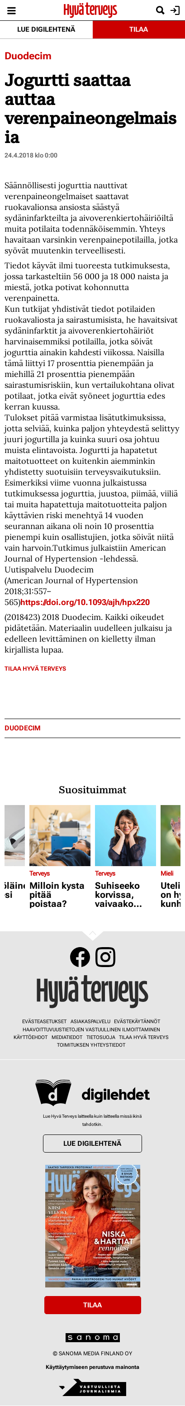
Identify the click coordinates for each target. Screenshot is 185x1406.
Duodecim (28, 56)
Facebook (80, 957)
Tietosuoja (100, 1037)
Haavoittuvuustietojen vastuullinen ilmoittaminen (91, 1030)
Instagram (105, 957)
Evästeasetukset (44, 1022)
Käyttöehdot (30, 1037)
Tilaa (138, 29)
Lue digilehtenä (46, 29)
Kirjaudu (174, 10)
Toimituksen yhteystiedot (91, 1045)
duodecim (23, 728)
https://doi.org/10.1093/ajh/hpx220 (85, 602)
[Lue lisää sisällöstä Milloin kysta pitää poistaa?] (59, 835)
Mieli (167, 873)
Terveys (39, 873)
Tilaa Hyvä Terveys (35, 668)
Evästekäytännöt (137, 1022)
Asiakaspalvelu (90, 1022)
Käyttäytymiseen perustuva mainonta (92, 1367)
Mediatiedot (67, 1037)
